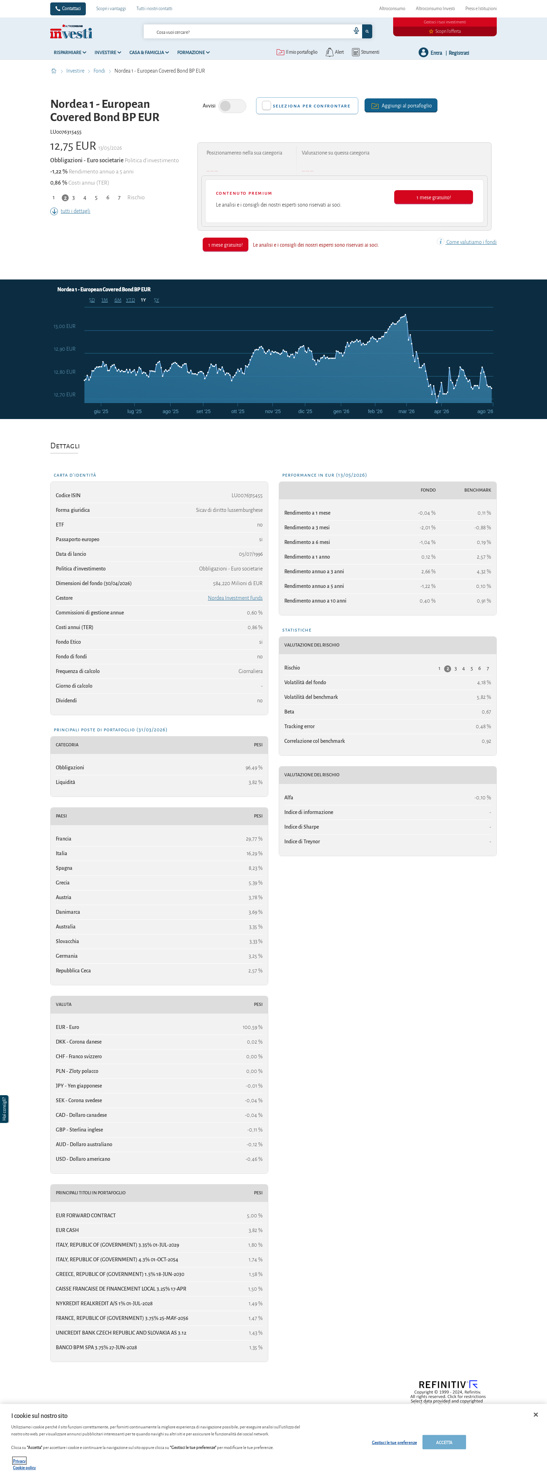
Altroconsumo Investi (435, 8)
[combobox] (258, 31)
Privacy (19, 1460)
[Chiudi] (536, 1414)
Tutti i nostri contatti (154, 8)
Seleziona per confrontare (312, 106)
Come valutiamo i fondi (467, 242)
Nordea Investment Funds (235, 598)
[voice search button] (354, 31)
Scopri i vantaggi (111, 8)
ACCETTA (444, 1442)
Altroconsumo (392, 8)
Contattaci (71, 8)
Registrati (459, 52)
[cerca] (236, 31)
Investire (75, 71)
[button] (5, 1109)
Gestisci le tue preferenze (394, 1442)
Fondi (99, 71)
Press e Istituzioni (481, 8)
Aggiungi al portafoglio (401, 105)
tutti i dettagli (70, 211)
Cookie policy (24, 1467)
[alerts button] (334, 52)
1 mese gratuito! (434, 197)
